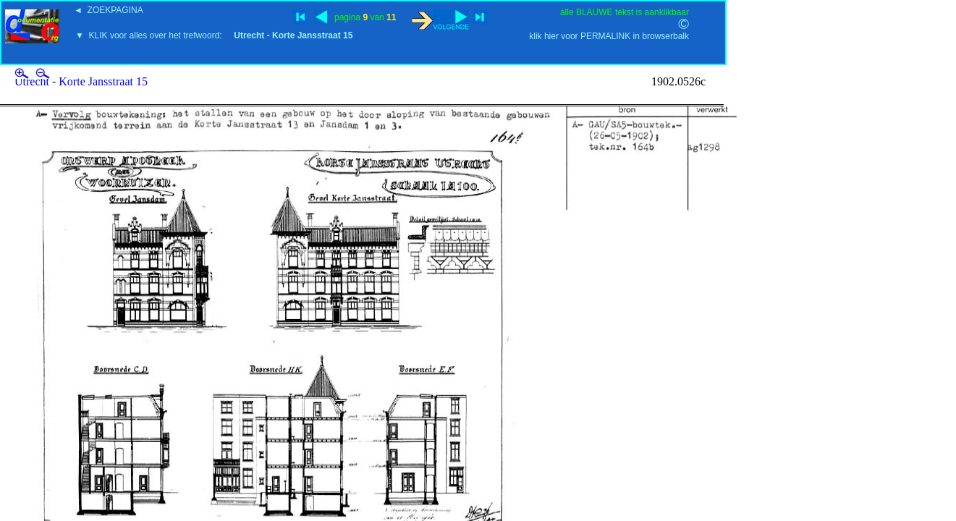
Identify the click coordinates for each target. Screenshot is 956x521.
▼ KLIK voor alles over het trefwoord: (213, 35)
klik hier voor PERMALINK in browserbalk (609, 36)
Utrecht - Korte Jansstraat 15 (81, 81)
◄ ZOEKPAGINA (108, 10)
